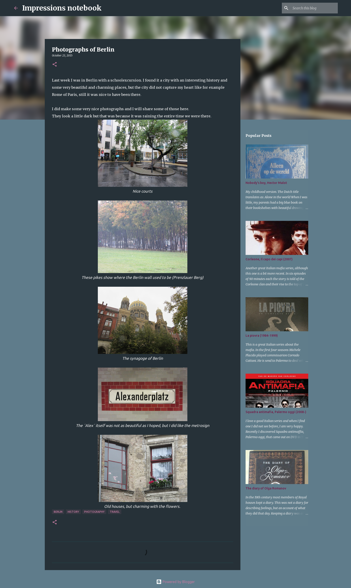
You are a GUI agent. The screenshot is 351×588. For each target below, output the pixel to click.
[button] (54, 65)
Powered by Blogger (175, 582)
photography (94, 511)
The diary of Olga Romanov (266, 488)
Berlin (58, 511)
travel (115, 511)
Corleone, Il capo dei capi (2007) (269, 259)
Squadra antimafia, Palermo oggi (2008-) (276, 412)
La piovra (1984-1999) (262, 335)
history (73, 511)
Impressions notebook (62, 8)
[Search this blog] (314, 8)
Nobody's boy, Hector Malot (266, 183)
